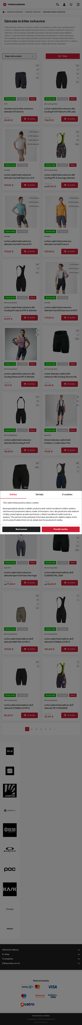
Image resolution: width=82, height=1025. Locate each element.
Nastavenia (21, 529)
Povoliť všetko (61, 529)
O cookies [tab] (67, 494)
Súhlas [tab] (13, 494)
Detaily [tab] (39, 494)
